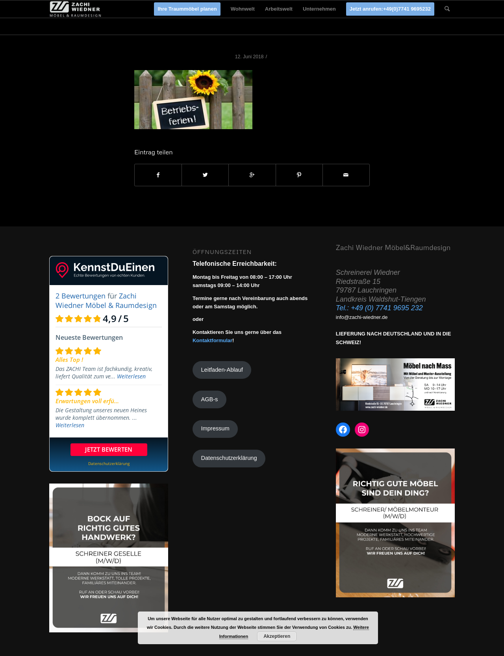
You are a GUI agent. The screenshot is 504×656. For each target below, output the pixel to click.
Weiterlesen (131, 376)
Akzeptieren (276, 636)
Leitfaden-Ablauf (222, 370)
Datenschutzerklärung (229, 458)
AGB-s (209, 399)
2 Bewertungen (81, 295)
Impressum (215, 428)
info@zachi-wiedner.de (362, 317)
